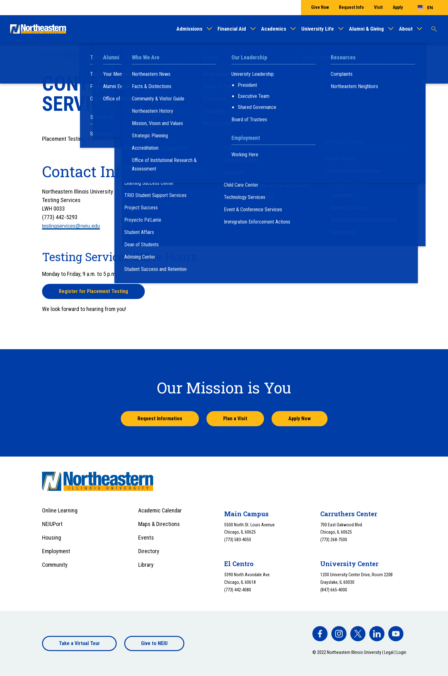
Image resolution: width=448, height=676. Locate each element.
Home (48, 54)
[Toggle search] (434, 29)
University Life (317, 29)
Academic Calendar (160, 510)
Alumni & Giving (366, 29)
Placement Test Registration (344, 195)
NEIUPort (52, 524)
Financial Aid (232, 29)
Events (146, 537)
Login (401, 652)
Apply (398, 7)
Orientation (323, 129)
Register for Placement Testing (93, 291)
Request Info (351, 7)
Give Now (320, 7)
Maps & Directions (159, 524)
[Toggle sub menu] (398, 129)
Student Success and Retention (119, 54)
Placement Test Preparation (344, 186)
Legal (389, 652)
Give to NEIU (154, 643)
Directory (148, 551)
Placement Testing (175, 54)
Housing (51, 537)
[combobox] (425, 7)
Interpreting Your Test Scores (345, 179)
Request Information (160, 419)
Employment (56, 551)
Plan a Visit (235, 419)
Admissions (189, 29)
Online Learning (59, 510)
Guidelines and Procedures (342, 170)
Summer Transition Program (342, 115)
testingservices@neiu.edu (71, 226)
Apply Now (299, 419)
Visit (378, 7)
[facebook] (320, 633)
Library (146, 564)
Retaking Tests (330, 203)
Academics (273, 29)
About (406, 29)
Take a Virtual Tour (79, 643)
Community (55, 564)
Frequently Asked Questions (343, 162)
